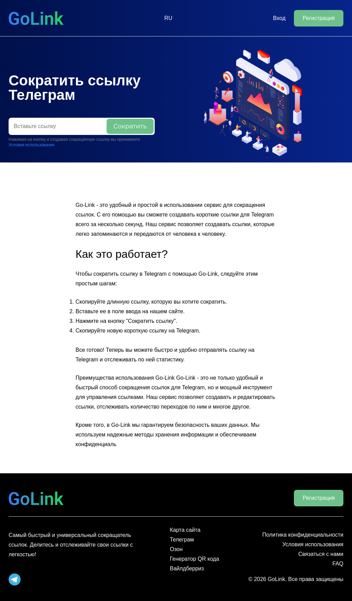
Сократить (130, 126)
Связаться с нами (320, 554)
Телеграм (182, 539)
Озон (176, 549)
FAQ (337, 564)
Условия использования (31, 145)
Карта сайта (185, 530)
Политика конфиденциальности (302, 535)
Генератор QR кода (194, 559)
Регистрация (318, 18)
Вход (279, 18)
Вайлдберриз (187, 568)
